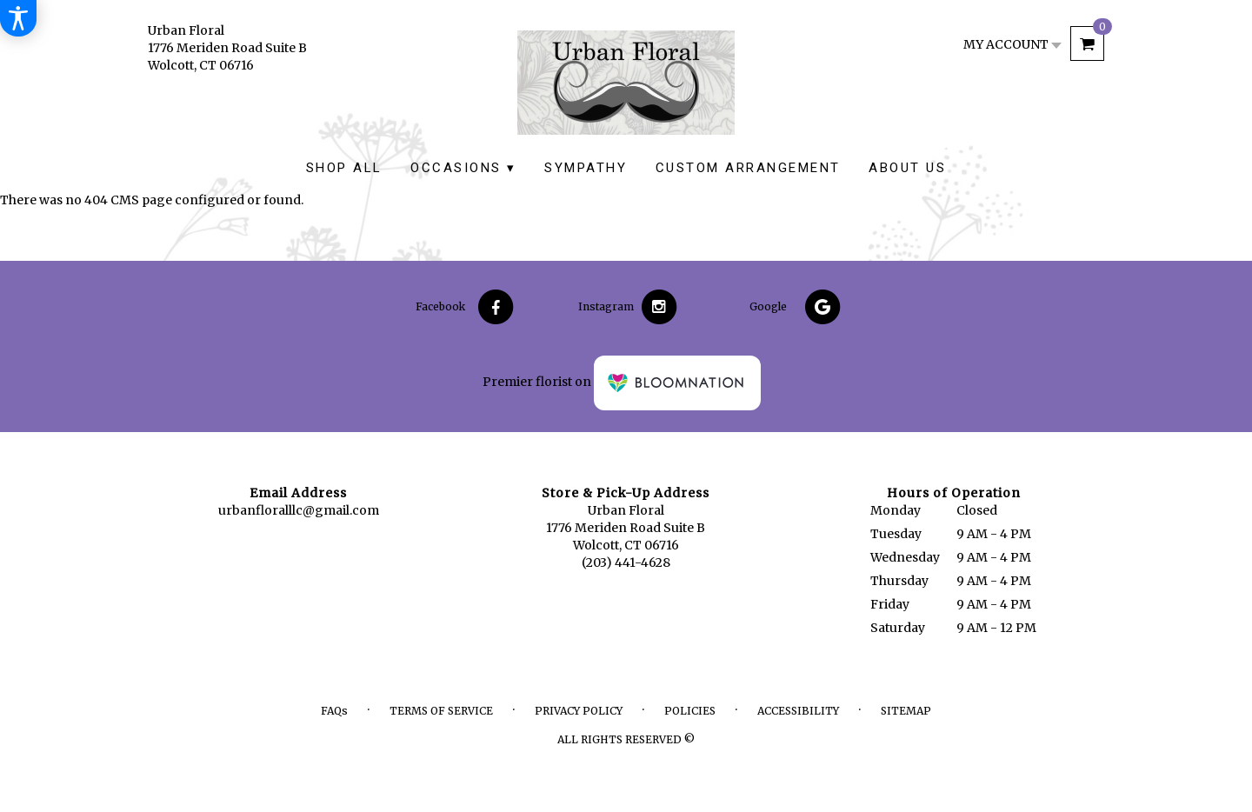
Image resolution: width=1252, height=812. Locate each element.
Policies (690, 710)
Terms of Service (441, 710)
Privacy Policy (579, 710)
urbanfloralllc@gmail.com (298, 510)
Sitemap (906, 710)
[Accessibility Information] (18, 18)
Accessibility (798, 710)
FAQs (334, 710)
